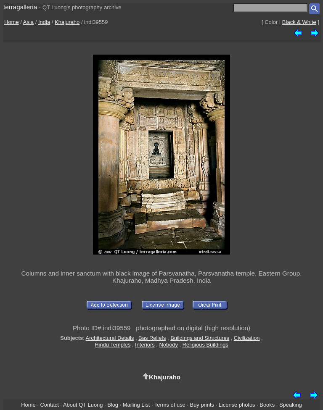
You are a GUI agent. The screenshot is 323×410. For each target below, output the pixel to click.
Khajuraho (67, 22)
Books (267, 405)
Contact (49, 405)
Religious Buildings (205, 345)
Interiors (145, 345)
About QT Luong (83, 405)
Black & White (299, 22)
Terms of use (169, 405)
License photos (237, 405)
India (44, 22)
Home (11, 22)
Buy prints (202, 405)
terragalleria (20, 7)
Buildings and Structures (199, 338)
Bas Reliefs (152, 338)
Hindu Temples (112, 345)
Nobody (168, 345)
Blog (112, 405)
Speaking (290, 405)
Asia (28, 22)
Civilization (247, 338)
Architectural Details (110, 338)
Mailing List (136, 405)
